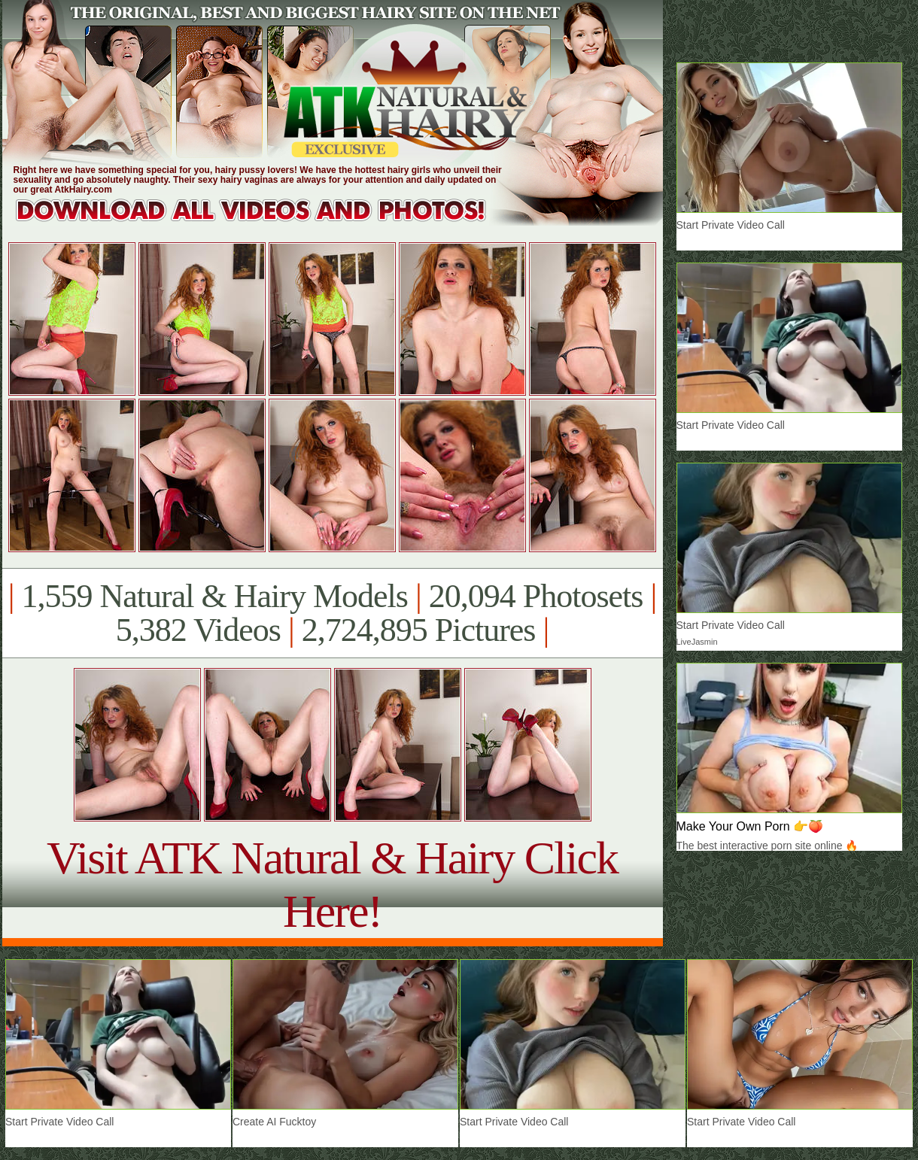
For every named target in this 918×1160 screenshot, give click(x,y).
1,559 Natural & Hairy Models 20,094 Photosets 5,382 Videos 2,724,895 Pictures (332, 613)
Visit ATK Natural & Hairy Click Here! (332, 884)
